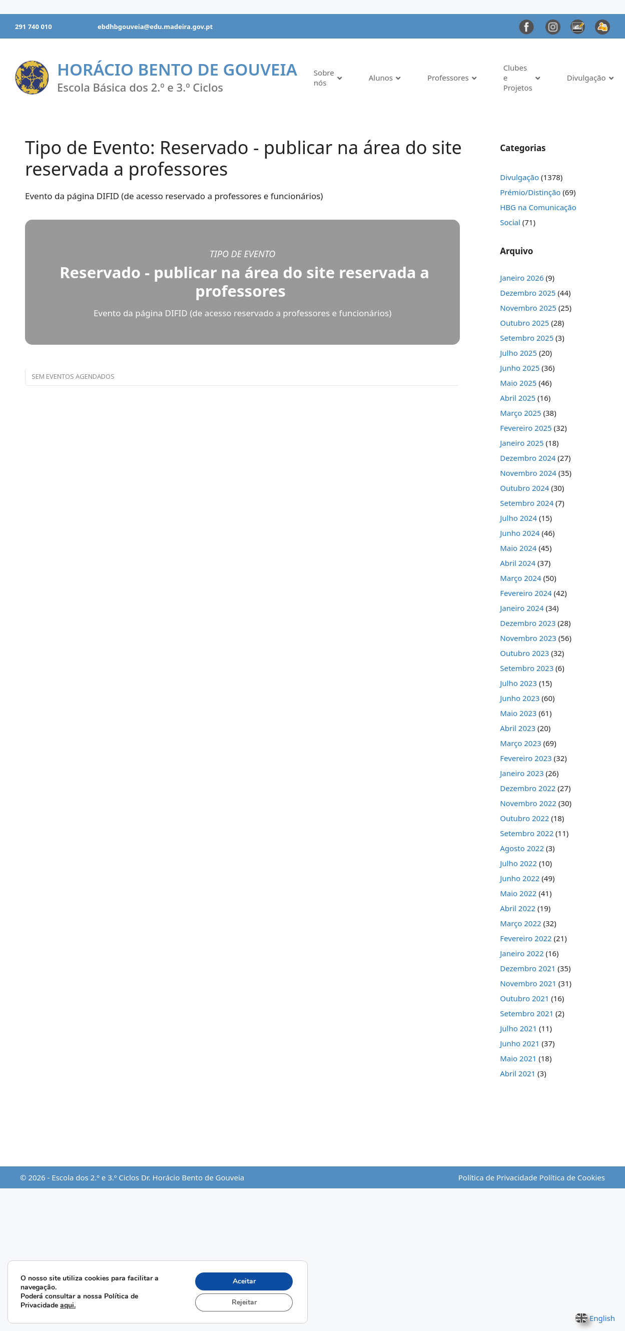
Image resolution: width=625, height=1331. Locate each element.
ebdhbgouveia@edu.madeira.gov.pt (155, 26)
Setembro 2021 (526, 1013)
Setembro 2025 (526, 338)
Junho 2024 (519, 533)
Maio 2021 (518, 1058)
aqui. (68, 1305)
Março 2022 (520, 923)
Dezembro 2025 (527, 293)
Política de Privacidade (497, 1177)
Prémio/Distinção (530, 192)
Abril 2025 (517, 398)
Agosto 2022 (522, 848)
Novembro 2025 (528, 308)
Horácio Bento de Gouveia (177, 69)
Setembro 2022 (526, 833)
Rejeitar (244, 1302)
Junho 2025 (519, 368)
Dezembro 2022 (527, 788)
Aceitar (244, 1281)
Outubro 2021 (524, 998)
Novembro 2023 (528, 638)
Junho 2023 (519, 698)
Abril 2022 (517, 908)
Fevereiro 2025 (525, 428)
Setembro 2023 (526, 668)
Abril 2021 (517, 1073)
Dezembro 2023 (527, 623)
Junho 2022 (519, 878)
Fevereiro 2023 (525, 758)
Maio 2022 (518, 893)
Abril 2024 (517, 563)
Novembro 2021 (528, 983)
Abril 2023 (517, 728)
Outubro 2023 (524, 653)
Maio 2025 (518, 383)
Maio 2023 (518, 713)
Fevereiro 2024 (525, 593)
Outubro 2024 (524, 488)
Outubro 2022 (524, 818)
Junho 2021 (519, 1043)
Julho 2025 (518, 353)
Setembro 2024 (526, 503)
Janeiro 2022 (521, 953)
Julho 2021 (518, 1028)
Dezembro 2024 (527, 458)
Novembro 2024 (528, 473)
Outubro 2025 (524, 323)
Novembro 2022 (528, 803)
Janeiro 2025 (521, 443)
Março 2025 (520, 413)
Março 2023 (520, 743)
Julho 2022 (518, 863)
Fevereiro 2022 (525, 938)
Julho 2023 (518, 683)
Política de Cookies (572, 1177)
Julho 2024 (518, 518)
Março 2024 (520, 578)
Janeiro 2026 (521, 278)
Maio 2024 (518, 548)
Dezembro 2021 (527, 968)
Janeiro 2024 (521, 608)
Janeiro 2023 (521, 773)
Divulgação (519, 177)
